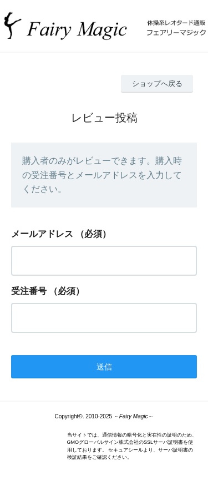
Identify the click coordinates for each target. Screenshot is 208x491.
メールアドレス (42, 234)
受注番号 (29, 291)
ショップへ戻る (157, 83)
